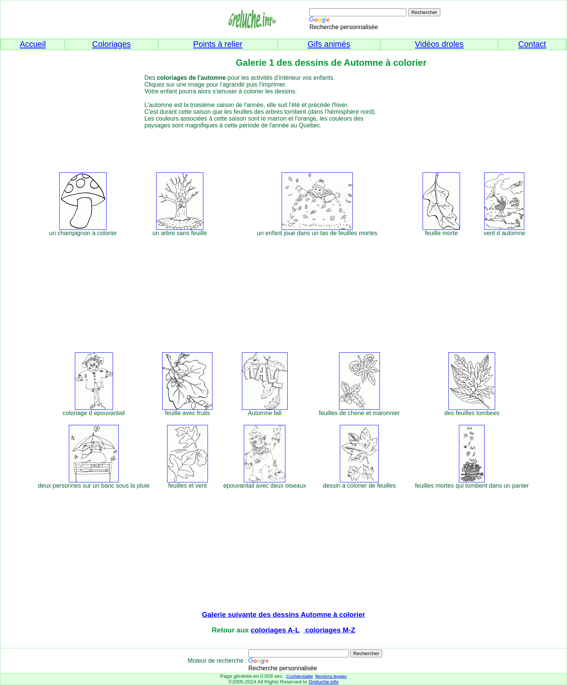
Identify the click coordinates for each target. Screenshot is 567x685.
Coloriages (111, 44)
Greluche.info (323, 682)
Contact (532, 44)
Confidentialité (299, 676)
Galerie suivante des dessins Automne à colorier (283, 614)
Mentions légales (331, 676)
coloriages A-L (275, 630)
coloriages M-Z (329, 630)
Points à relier (217, 44)
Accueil (33, 44)
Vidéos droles (439, 44)
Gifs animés (329, 44)
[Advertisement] (297, 146)
